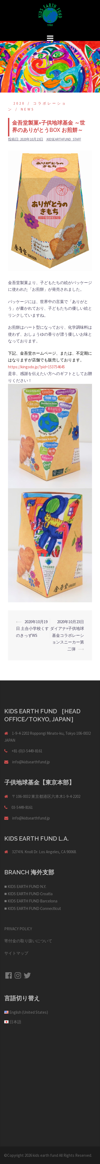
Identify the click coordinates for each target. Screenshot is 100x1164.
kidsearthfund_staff (64, 139)
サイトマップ (16, 953)
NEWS (27, 109)
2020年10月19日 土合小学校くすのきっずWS (32, 628)
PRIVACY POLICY (18, 928)
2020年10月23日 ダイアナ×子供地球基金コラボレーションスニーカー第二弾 (69, 635)
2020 (19, 103)
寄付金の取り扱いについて (28, 940)
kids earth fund (45, 1155)
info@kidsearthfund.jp (31, 761)
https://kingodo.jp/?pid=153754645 (36, 366)
